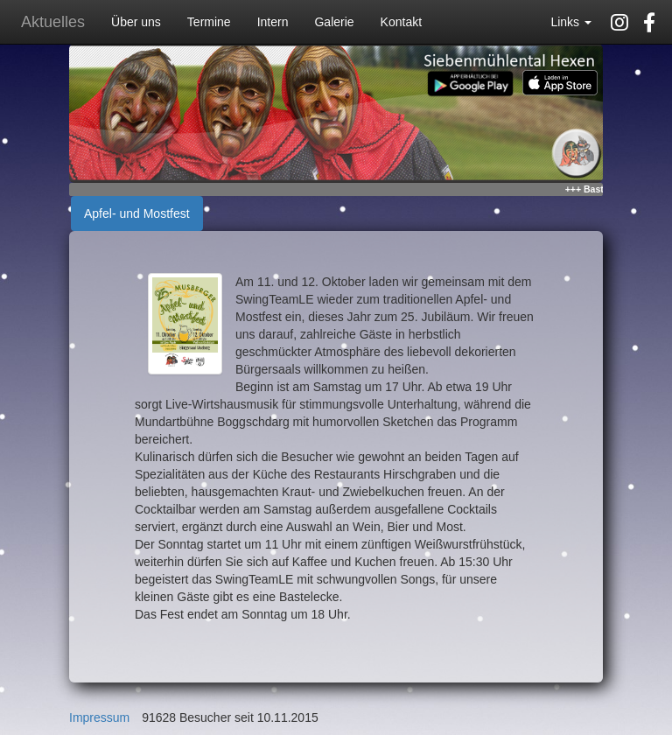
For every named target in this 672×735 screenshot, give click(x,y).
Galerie (334, 22)
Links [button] (571, 22)
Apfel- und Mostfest (137, 213)
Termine (209, 22)
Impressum (99, 717)
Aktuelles (53, 22)
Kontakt (401, 22)
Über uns (136, 22)
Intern (273, 22)
